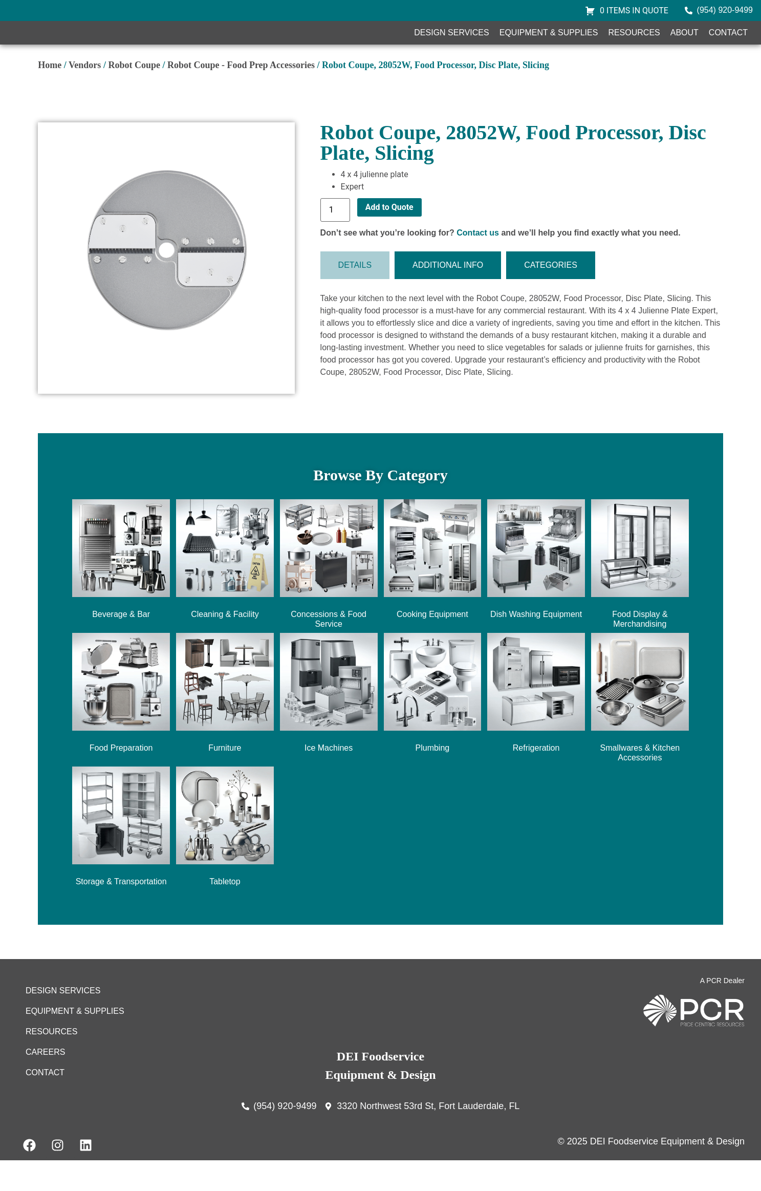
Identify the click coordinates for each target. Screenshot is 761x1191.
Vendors (85, 95)
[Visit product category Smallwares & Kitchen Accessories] (640, 730)
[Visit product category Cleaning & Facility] (225, 591)
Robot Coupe (134, 95)
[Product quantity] (335, 240)
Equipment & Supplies (548, 48)
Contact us (477, 263)
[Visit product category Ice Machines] (329, 725)
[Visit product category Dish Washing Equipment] (536, 591)
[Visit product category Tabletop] (225, 859)
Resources (634, 48)
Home (49, 95)
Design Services (451, 48)
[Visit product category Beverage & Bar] (121, 591)
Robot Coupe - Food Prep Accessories (241, 95)
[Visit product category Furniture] (225, 725)
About (684, 48)
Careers (45, 1082)
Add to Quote (389, 237)
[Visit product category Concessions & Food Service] (329, 596)
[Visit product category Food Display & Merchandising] (640, 596)
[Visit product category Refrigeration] (536, 725)
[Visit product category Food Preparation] (121, 725)
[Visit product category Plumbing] (433, 725)
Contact (728, 48)
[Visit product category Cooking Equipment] (433, 591)
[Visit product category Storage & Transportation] (121, 859)
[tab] (355, 296)
